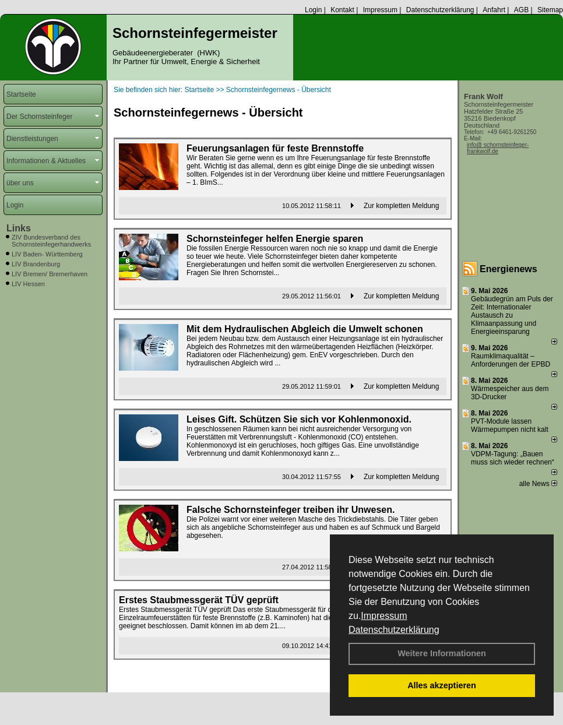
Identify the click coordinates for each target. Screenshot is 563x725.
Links (18, 228)
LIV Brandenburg (36, 264)
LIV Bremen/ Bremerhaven (49, 273)
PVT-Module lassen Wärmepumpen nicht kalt (509, 425)
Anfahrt (494, 10)
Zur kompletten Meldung (401, 206)
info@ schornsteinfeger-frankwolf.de (498, 148)
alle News (538, 484)
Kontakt (342, 10)
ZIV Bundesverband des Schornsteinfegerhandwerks (51, 241)
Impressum (384, 616)
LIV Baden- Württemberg (47, 254)
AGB (521, 10)
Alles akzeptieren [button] (441, 685)
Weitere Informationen (441, 653)
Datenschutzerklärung (394, 630)
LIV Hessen (28, 283)
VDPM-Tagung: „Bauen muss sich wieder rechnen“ (512, 458)
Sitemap (550, 10)
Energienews (508, 269)
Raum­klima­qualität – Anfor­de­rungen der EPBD (510, 360)
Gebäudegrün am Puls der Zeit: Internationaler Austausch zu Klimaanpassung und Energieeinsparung (512, 315)
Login (313, 10)
